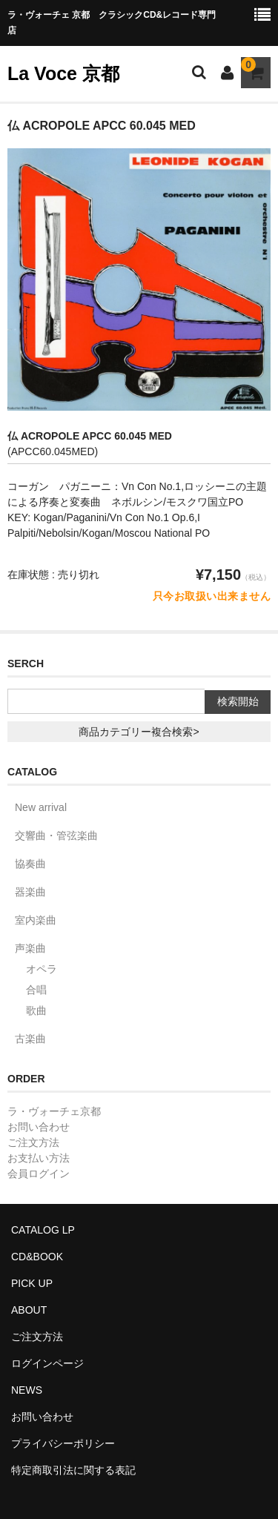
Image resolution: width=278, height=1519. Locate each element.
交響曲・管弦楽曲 (56, 835)
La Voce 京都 (63, 73)
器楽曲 (30, 892)
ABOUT (29, 1310)
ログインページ (47, 1363)
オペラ (41, 969)
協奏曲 (30, 864)
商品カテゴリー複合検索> (139, 732)
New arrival (41, 807)
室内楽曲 (35, 920)
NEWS (26, 1390)
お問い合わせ (38, 1127)
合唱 (36, 990)
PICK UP (32, 1283)
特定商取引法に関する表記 (73, 1470)
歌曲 (36, 1010)
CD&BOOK (37, 1256)
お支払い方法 (38, 1158)
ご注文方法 (33, 1142)
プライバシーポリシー (63, 1443)
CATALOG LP (43, 1230)
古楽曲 (30, 1039)
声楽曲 (30, 948)
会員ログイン (38, 1173)
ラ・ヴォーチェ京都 (54, 1111)
